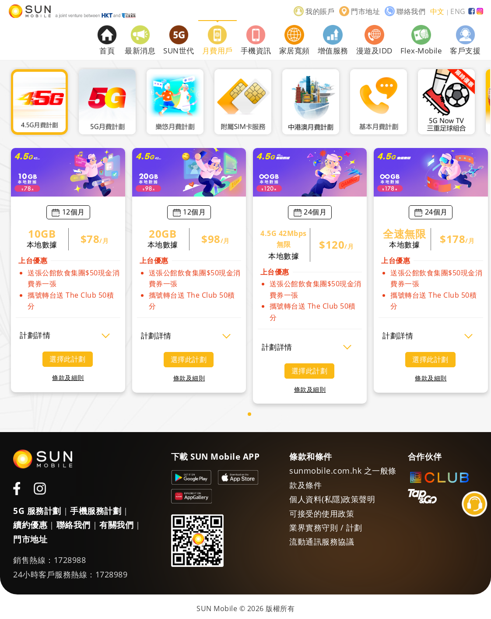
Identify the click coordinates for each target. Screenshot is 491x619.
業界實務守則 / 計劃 (325, 527)
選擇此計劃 (67, 359)
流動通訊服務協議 (321, 541)
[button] (249, 414)
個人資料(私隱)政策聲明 (332, 499)
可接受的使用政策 (321, 513)
